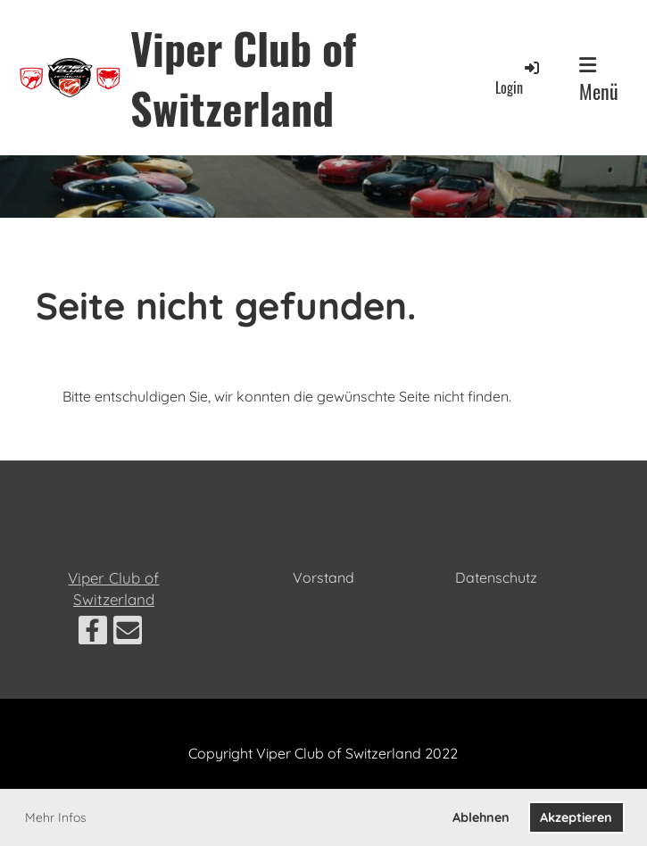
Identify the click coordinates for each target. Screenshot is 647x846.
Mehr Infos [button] (56, 817)
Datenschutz (496, 577)
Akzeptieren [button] (576, 817)
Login (518, 78)
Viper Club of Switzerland (243, 77)
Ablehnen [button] (481, 817)
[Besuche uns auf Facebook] (93, 633)
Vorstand (323, 577)
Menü (598, 80)
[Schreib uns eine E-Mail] (127, 633)
